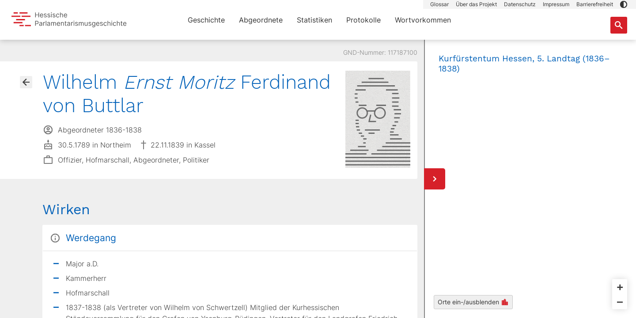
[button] (623, 4)
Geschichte (206, 19)
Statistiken (314, 19)
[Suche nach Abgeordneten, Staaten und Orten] (618, 25)
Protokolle (363, 19)
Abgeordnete (261, 19)
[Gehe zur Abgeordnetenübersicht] (26, 82)
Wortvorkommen (423, 19)
